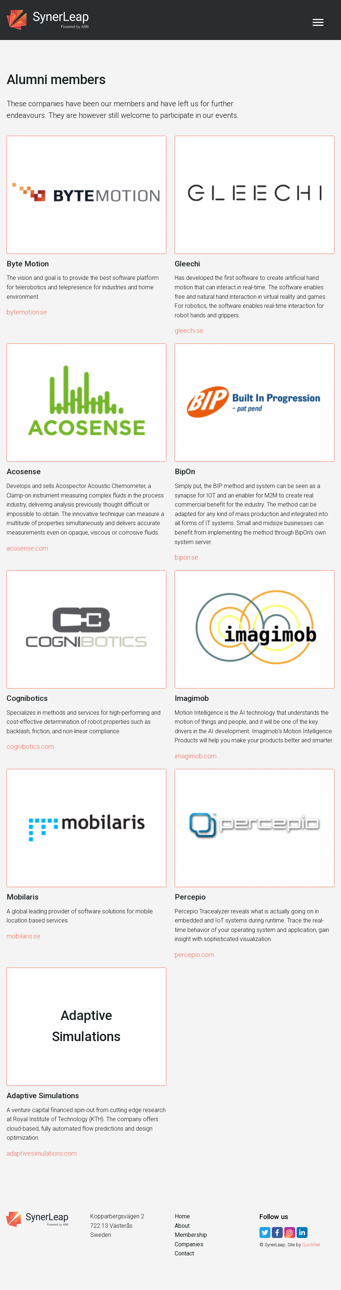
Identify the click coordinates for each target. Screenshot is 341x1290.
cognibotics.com (30, 746)
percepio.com (194, 954)
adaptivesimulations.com (42, 1153)
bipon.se (186, 557)
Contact (184, 1253)
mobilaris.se (23, 936)
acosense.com (27, 548)
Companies (189, 1244)
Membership (191, 1234)
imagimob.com (196, 756)
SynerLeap (50, 20)
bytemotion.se (27, 312)
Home (182, 1216)
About (182, 1225)
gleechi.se (189, 330)
